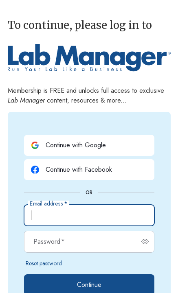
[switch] (145, 241)
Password (49, 241)
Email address (48, 204)
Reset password (44, 263)
